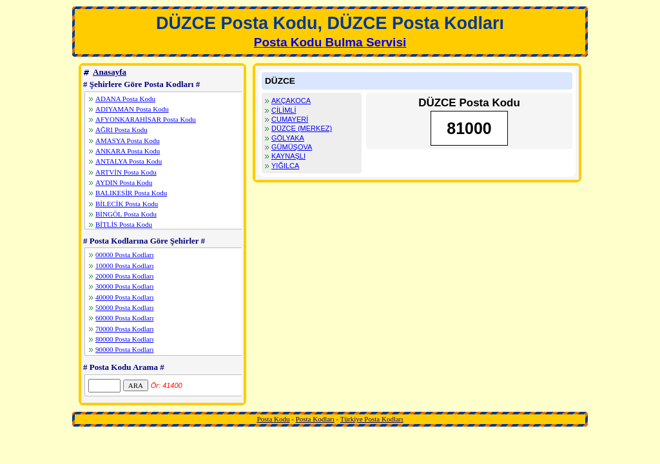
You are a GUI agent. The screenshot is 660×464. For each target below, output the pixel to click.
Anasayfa (109, 72)
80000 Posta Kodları (124, 339)
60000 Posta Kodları (124, 318)
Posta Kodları (315, 419)
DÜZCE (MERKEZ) (301, 128)
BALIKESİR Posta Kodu (131, 193)
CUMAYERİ (289, 119)
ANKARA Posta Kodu (127, 151)
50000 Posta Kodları (124, 307)
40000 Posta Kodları (124, 297)
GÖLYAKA (287, 138)
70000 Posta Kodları (124, 329)
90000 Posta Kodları (124, 349)
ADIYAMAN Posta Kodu (132, 109)
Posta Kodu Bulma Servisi (330, 42)
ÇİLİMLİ (283, 110)
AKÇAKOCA (291, 100)
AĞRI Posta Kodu (121, 129)
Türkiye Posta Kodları (371, 419)
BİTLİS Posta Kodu (123, 224)
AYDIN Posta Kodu (123, 182)
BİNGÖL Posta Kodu (126, 214)
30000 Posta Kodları (124, 286)
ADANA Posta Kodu (125, 98)
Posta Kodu (273, 419)
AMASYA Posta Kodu (127, 140)
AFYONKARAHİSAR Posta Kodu (145, 119)
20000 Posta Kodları (124, 276)
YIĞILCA (285, 165)
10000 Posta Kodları (124, 265)
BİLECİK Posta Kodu (126, 204)
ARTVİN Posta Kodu (126, 172)
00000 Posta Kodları (124, 254)
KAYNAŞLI (288, 156)
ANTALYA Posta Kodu (128, 161)
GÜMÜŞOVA (291, 147)
